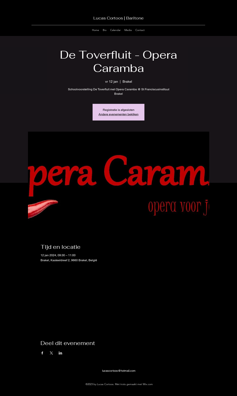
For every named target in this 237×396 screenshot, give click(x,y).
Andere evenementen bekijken (118, 114)
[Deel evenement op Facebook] (42, 353)
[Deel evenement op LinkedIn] (60, 353)
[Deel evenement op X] (51, 353)
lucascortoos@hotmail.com (119, 370)
